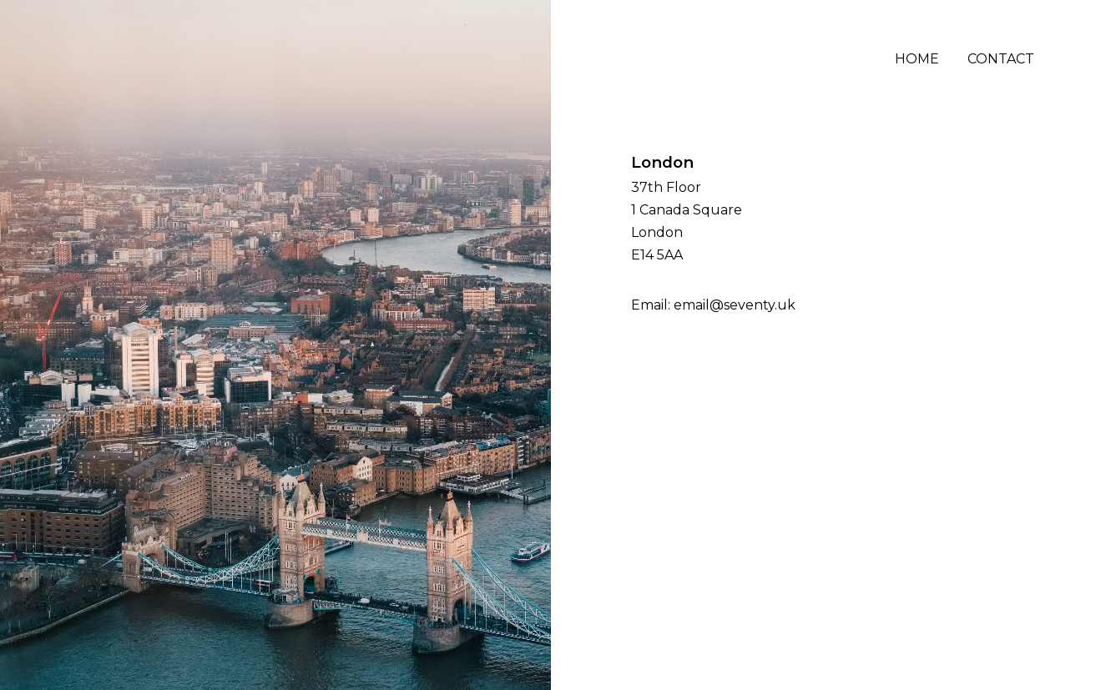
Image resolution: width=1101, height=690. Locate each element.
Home (917, 59)
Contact (1000, 59)
